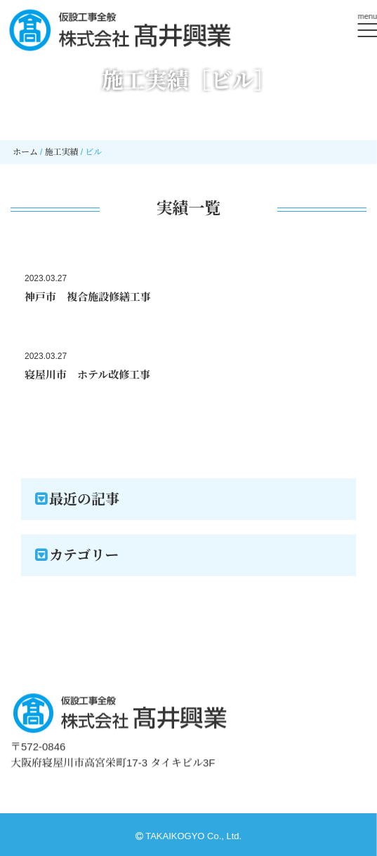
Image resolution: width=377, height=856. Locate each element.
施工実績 (62, 152)
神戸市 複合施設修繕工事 (88, 297)
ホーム (25, 152)
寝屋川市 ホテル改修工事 (87, 375)
